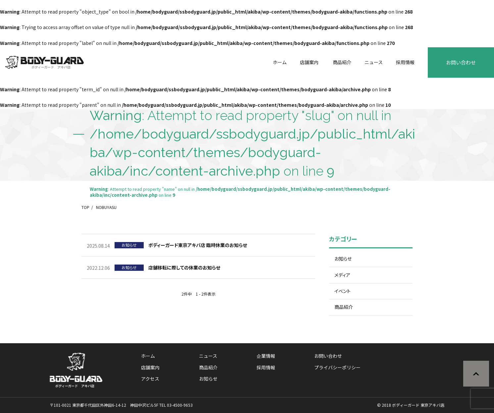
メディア (342, 274)
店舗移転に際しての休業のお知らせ (184, 267)
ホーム (280, 62)
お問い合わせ (461, 62)
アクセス (150, 378)
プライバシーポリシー (337, 367)
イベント (342, 291)
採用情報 (405, 62)
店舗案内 (309, 62)
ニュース (374, 62)
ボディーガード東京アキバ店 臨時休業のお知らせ (197, 245)
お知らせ (343, 258)
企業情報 (266, 355)
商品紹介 (342, 62)
